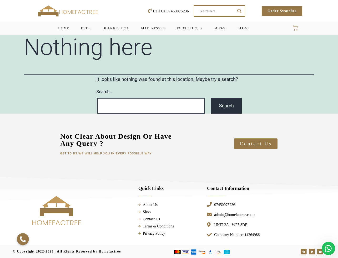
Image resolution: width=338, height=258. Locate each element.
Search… (104, 91)
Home (63, 28)
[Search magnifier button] (239, 11)
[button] (23, 239)
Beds (86, 28)
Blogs (243, 28)
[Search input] (217, 11)
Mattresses (153, 28)
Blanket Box (116, 28)
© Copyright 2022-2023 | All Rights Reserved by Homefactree (67, 251)
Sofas (220, 28)
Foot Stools (189, 28)
